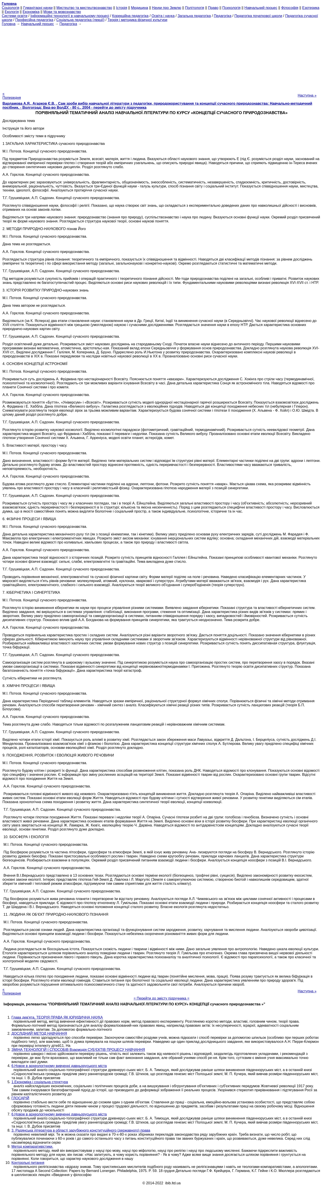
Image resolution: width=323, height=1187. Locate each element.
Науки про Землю (166, 8)
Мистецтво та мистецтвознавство (84, 8)
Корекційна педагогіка (130, 16)
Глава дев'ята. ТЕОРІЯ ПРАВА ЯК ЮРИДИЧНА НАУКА (57, 1017)
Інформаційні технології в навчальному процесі (69, 16)
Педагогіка (222, 16)
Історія (121, 8)
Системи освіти (14, 16)
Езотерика (310, 8)
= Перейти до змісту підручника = (162, 998)
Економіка (31, 12)
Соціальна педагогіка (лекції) (80, 20)
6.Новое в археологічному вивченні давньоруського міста (59, 1066)
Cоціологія (10, 8)
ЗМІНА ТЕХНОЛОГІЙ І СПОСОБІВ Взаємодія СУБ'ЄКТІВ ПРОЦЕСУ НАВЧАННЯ (78, 1050)
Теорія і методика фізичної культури (137, 20)
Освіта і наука (163, 16)
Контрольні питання (27, 1163)
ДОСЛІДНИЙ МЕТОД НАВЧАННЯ (39, 1033)
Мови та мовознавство (62, 12)
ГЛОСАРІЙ (20, 1098)
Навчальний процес (260, 8)
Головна (8, 24)
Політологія (194, 8)
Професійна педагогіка (34, 20)
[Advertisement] (161, 57)
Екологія (12, 12)
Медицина (139, 8)
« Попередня (11, 96)
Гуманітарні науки (37, 8)
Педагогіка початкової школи (258, 16)
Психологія (231, 8)
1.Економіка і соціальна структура (39, 1082)
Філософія (289, 8)
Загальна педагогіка (194, 16)
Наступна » (307, 95)
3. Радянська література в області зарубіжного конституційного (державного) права (80, 1130)
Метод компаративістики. (32, 1146)
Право (213, 8)
